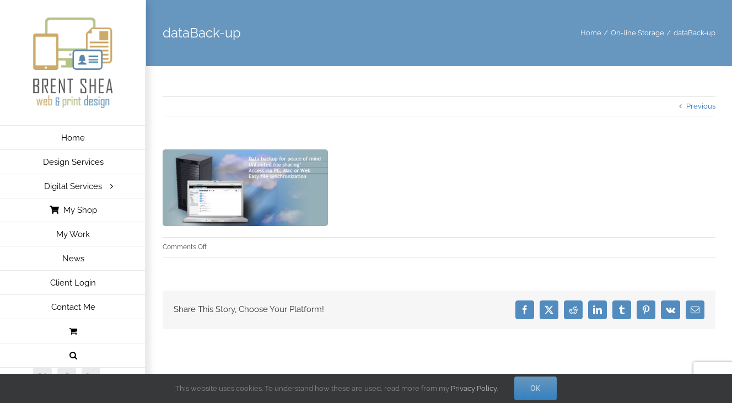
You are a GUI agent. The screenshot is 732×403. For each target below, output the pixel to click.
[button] (73, 355)
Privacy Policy (474, 388)
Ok (535, 388)
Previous (700, 106)
